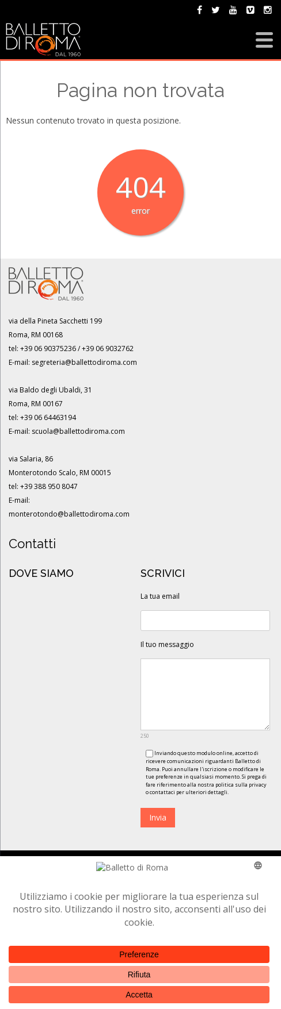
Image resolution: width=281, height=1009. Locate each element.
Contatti (32, 543)
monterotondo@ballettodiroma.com (69, 514)
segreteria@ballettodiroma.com (84, 362)
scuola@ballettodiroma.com (78, 431)
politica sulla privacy (241, 784)
